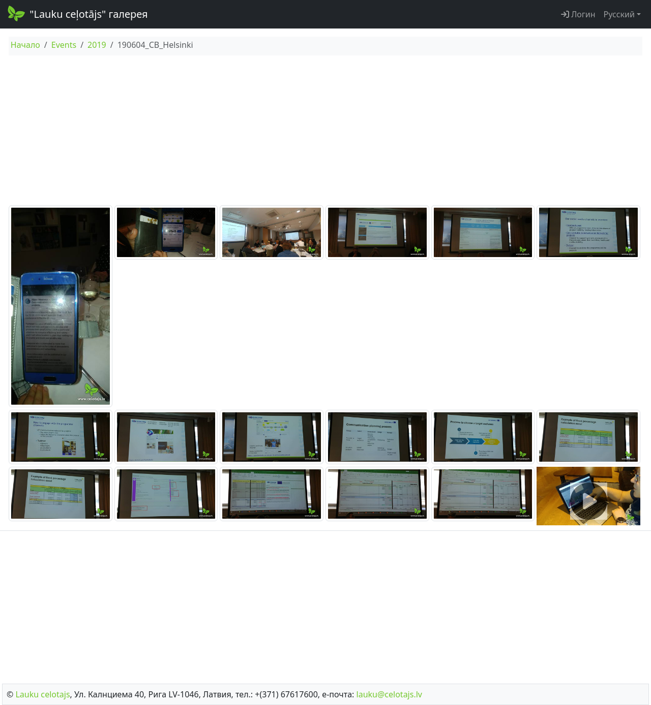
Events (63, 44)
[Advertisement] (325, 132)
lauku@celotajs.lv (389, 694)
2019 (96, 44)
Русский (619, 14)
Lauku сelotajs (42, 694)
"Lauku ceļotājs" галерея (77, 13)
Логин (578, 14)
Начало (25, 44)
